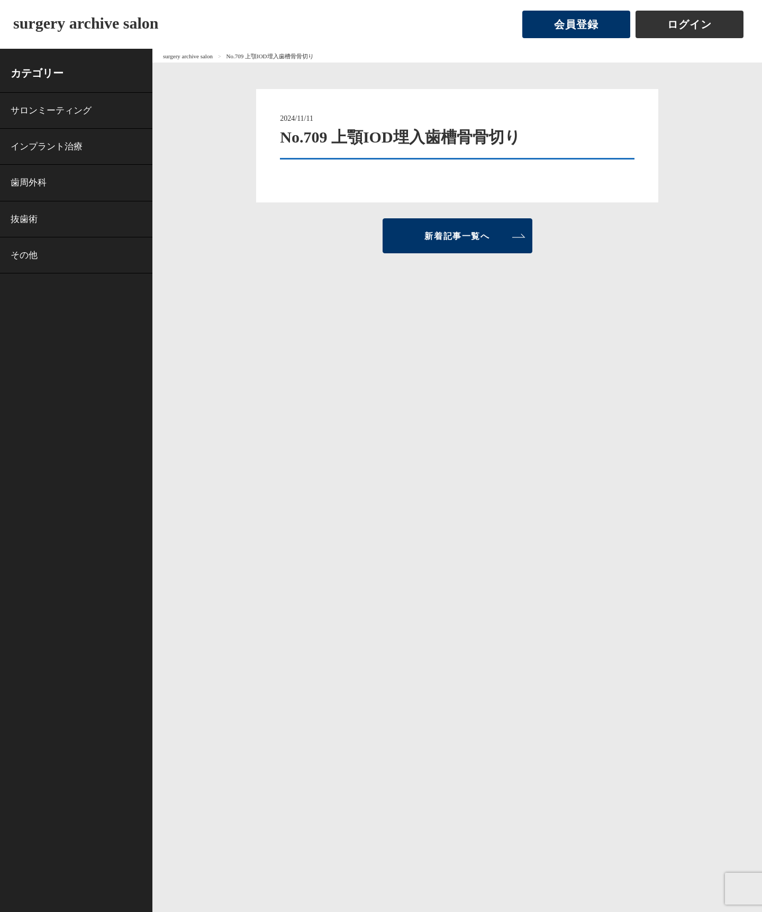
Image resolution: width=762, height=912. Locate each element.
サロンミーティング (51, 110)
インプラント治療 (47, 146)
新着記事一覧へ (456, 236)
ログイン (689, 24)
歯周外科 (29, 183)
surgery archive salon (85, 23)
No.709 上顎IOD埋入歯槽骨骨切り (270, 56)
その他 (24, 255)
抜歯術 (24, 219)
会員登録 (576, 24)
